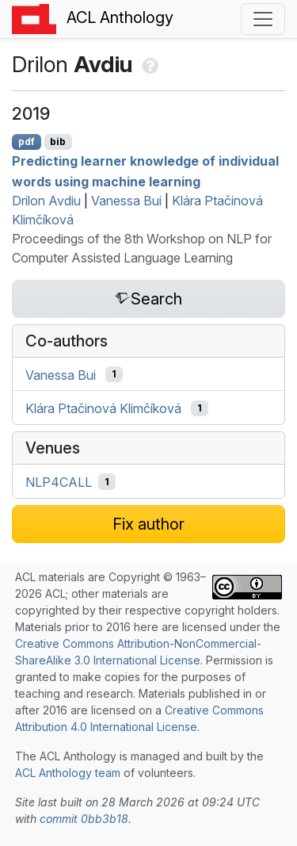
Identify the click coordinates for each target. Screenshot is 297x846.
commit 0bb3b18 (84, 818)
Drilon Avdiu (46, 201)
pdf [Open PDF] (26, 141)
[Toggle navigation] (263, 19)
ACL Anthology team (67, 772)
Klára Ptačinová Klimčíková (103, 408)
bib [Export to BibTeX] (58, 141)
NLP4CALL (58, 482)
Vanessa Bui (126, 201)
